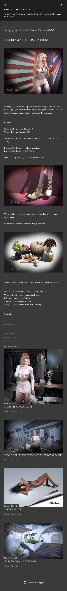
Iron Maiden (13, 509)
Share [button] (21, 324)
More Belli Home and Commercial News (33, 455)
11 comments (16, 514)
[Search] (61, 4)
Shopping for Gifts (18, 406)
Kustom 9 (8, 113)
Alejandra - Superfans (21, 561)
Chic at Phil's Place (17, 9)
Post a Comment (12, 337)
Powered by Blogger (33, 582)
